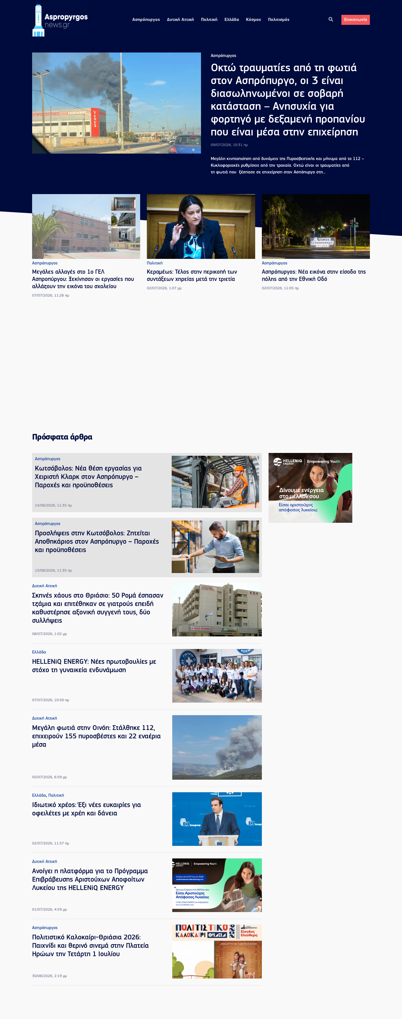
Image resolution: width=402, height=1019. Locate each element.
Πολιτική (209, 20)
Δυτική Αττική (180, 20)
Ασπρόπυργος (146, 20)
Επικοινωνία (355, 20)
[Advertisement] (201, 366)
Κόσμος (253, 20)
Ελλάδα (231, 20)
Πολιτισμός (278, 20)
